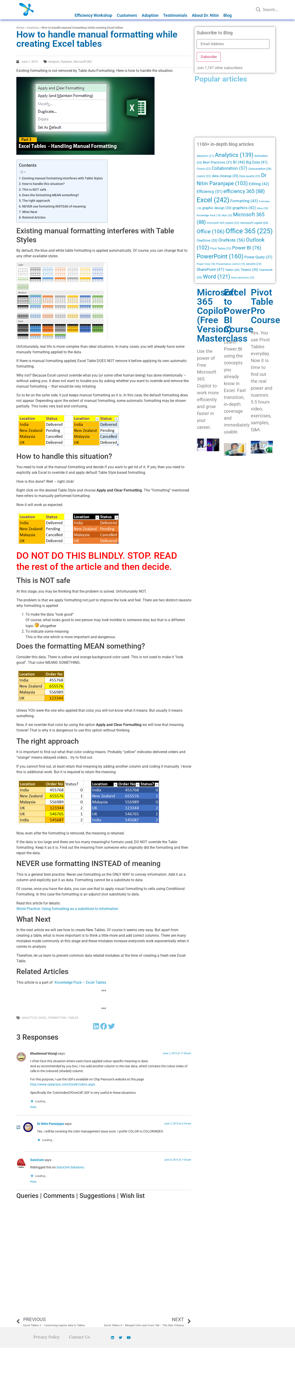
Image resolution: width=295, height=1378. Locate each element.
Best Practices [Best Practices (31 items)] (217, 162)
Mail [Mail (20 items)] (227, 215)
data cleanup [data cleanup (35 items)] (225, 176)
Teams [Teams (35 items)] (249, 270)
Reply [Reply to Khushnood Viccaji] (33, 1107)
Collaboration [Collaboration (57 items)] (229, 168)
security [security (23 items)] (253, 264)
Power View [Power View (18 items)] (206, 264)
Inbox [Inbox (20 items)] (262, 208)
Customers (127, 15)
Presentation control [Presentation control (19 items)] (230, 264)
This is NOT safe (34, 190)
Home (20, 27)
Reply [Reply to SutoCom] (33, 1181)
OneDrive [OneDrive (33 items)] (207, 240)
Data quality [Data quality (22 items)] (249, 176)
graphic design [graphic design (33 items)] (216, 208)
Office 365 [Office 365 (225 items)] (249, 231)
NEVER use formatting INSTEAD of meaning (54, 206)
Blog (227, 15)
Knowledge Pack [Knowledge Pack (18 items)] (209, 215)
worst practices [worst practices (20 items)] (242, 277)
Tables (73, 1017)
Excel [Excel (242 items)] (213, 200)
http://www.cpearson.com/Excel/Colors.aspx (62, 1084)
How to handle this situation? (43, 184)
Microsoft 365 (83, 61)
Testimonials (175, 15)
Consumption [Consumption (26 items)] (260, 168)
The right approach (36, 201)
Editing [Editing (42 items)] (259, 184)
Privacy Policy (46, 1337)
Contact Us (80, 1337)
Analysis (33, 27)
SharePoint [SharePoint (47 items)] (210, 269)
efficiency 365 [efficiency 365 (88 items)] (244, 191)
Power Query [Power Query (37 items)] (258, 257)
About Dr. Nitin (205, 15)
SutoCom (37, 1160)
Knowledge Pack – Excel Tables (80, 982)
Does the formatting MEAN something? (50, 195)
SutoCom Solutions (70, 1167)
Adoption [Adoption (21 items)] (205, 156)
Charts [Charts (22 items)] (204, 168)
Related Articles (34, 217)
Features (66, 61)
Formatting (57, 1017)
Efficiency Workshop (93, 15)
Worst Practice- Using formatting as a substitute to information (67, 909)
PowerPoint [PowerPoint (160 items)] (220, 256)
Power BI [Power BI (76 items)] (246, 248)
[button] (96, 1026)
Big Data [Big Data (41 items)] (257, 162)
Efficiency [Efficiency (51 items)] (209, 191)
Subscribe (209, 57)
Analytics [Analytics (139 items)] (234, 155)
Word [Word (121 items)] (216, 276)
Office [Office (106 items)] (211, 231)
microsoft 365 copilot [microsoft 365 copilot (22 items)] (223, 223)
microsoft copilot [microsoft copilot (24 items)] (254, 223)
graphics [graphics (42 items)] (244, 208)
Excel (42, 1017)
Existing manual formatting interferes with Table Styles (62, 178)
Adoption (150, 15)
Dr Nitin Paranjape (50, 1124)
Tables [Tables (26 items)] (232, 270)
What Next (29, 212)
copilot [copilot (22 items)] (204, 176)
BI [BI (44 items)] (239, 162)
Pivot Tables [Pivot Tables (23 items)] (220, 248)
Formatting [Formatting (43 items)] (244, 201)
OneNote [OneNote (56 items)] (231, 240)
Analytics (29, 1017)
